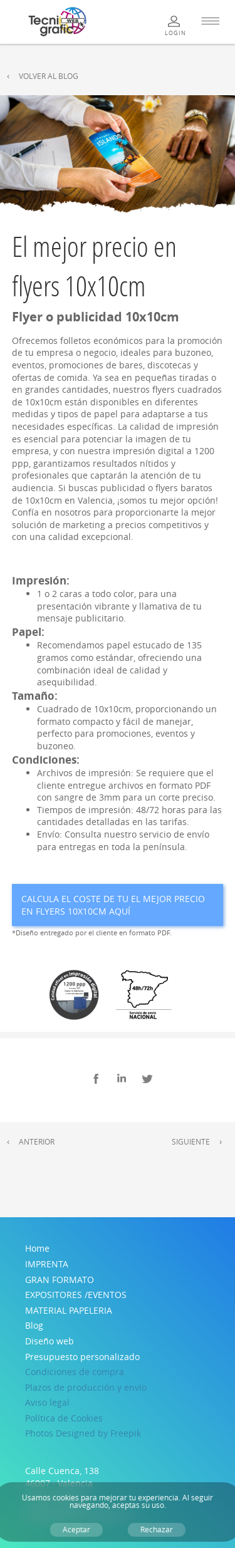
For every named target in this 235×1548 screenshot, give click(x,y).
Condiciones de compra (74, 1372)
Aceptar (76, 1529)
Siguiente (191, 1141)
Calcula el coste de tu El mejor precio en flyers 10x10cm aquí (113, 905)
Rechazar (156, 1529)
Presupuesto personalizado (82, 1357)
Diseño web (49, 1341)
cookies (66, 1497)
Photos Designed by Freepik (83, 1433)
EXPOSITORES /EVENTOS (76, 1295)
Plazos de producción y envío (86, 1387)
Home (37, 1248)
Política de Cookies (64, 1418)
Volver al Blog (48, 76)
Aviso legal (47, 1402)
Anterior (37, 1141)
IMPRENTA (46, 1264)
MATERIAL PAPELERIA (68, 1310)
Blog (34, 1325)
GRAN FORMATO (59, 1280)
